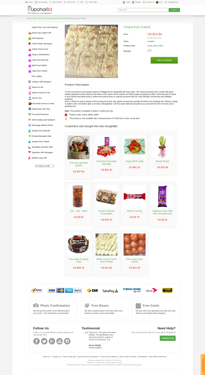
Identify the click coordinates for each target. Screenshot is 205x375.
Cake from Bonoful (40, 60)
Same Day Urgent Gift (41, 33)
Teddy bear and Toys (41, 109)
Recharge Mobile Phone (42, 125)
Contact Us (150, 2)
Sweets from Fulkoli (63, 18)
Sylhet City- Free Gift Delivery (44, 18)
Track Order (93, 2)
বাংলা (161, 2)
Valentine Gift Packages (42, 152)
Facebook (36, 341)
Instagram (67, 341)
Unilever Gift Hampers (41, 82)
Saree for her (37, 87)
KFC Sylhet (37, 76)
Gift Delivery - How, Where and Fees (152, 357)
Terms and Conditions (109, 357)
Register (138, 2)
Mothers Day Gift (39, 158)
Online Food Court (40, 49)
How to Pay (71, 2)
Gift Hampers (37, 38)
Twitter (44, 341)
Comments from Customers (87, 357)
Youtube (59, 341)
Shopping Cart (173, 2)
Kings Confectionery (41, 54)
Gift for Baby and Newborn (43, 120)
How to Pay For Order (127, 357)
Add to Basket (164, 60)
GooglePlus (52, 341)
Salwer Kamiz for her (41, 92)
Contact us (168, 338)
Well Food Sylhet (39, 65)
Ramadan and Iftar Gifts (42, 147)
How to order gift (69, 357)
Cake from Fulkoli (39, 71)
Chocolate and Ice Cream (43, 103)
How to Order (57, 2)
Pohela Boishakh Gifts (41, 136)
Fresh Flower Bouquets (42, 43)
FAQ (81, 2)
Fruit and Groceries (40, 114)
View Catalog (42, 2)
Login (128, 2)
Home (31, 2)
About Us (46, 357)
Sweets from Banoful (41, 131)
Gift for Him (37, 98)
